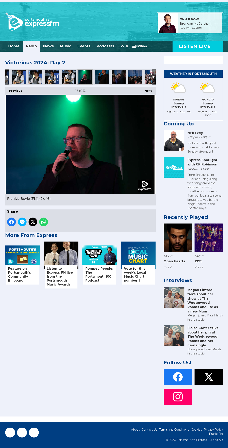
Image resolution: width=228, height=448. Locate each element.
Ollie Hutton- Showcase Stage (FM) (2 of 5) (19, 77)
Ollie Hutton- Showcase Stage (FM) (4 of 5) (52, 77)
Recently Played (186, 217)
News (48, 46)
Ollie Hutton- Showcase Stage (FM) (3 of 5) (35, 77)
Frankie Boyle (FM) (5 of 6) (135, 77)
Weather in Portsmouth (193, 74)
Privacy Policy (213, 429)
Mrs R (168, 267)
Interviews (178, 280)
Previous (13, 90)
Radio (31, 46)
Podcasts (105, 46)
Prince (199, 267)
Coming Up (179, 123)
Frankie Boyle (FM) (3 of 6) (102, 77)
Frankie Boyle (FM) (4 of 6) (119, 77)
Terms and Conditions (174, 429)
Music (65, 46)
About (135, 429)
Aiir (221, 440)
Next (146, 90)
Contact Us (149, 429)
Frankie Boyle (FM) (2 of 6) (85, 77)
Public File (216, 434)
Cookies (196, 429)
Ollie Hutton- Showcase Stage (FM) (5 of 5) (69, 77)
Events (83, 46)
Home (14, 46)
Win (124, 46)
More (139, 46)
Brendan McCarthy (194, 23)
